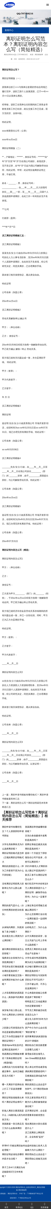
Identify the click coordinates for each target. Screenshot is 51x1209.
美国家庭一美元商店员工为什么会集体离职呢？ (13, 1128)
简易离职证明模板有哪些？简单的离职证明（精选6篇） (13, 1058)
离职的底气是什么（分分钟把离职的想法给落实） (13, 909)
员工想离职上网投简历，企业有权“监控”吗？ (35, 1136)
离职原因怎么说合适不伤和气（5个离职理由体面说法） (36, 1088)
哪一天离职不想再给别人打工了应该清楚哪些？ (13, 1088)
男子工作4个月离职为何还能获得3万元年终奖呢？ (13, 1171)
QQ (32, 1205)
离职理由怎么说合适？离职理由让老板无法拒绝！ (36, 1158)
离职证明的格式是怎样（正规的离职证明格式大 (13, 857)
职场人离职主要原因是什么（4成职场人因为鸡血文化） (13, 1115)
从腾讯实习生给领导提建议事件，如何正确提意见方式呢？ (13, 1071)
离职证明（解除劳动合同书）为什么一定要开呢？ (36, 896)
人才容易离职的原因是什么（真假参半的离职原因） (13, 997)
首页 (6, 1205)
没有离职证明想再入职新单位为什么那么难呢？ (13, 888)
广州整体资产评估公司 (11, 1194)
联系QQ (19, 1205)
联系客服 (44, 1205)
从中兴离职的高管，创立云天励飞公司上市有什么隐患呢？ (36, 940)
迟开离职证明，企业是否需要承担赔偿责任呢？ (36, 1115)
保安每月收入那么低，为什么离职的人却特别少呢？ (13, 1014)
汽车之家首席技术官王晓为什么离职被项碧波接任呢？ (36, 1101)
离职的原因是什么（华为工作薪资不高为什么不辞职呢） (13, 870)
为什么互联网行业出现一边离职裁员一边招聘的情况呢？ (36, 918)
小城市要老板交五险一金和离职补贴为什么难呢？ (13, 979)
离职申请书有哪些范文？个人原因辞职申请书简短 (13, 831)
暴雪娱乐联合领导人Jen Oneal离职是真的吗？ (35, 1058)
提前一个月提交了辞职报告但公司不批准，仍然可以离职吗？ (36, 857)
